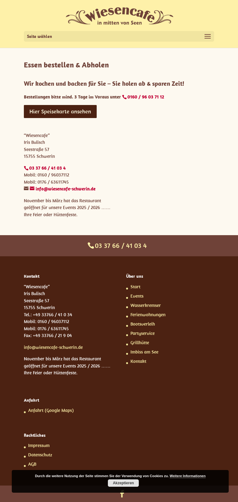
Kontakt (138, 361)
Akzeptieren (123, 483)
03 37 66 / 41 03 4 (121, 245)
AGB (32, 464)
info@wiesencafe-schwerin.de (53, 347)
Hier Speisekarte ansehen (60, 111)
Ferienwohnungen (147, 314)
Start (135, 287)
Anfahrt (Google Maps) (51, 410)
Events (136, 296)
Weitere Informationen (188, 476)
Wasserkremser (145, 305)
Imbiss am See (144, 352)
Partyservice (142, 333)
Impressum (39, 445)
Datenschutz (40, 455)
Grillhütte (139, 342)
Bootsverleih (142, 324)
